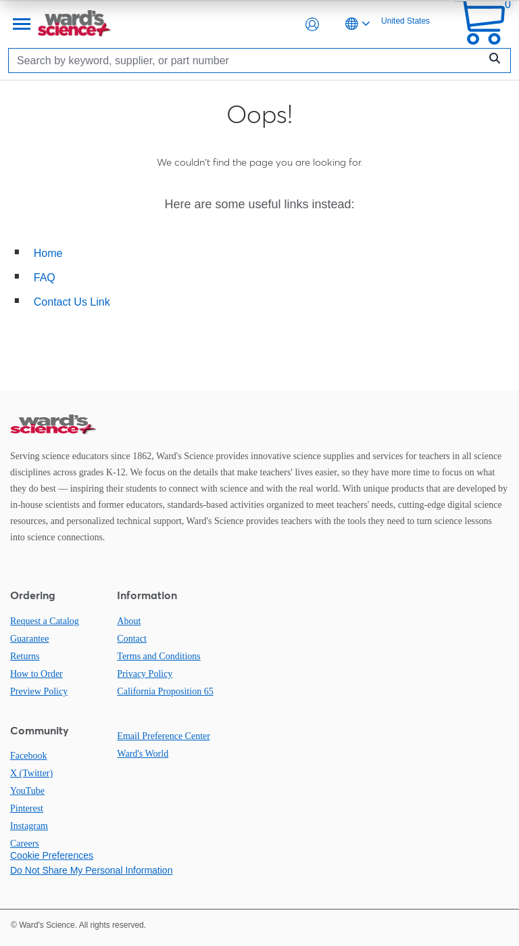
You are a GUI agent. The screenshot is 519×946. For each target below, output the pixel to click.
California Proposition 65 (165, 691)
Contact (132, 639)
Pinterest (26, 808)
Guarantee (29, 639)
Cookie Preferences (51, 855)
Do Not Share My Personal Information (91, 870)
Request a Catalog (44, 621)
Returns (25, 656)
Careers (24, 843)
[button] (312, 24)
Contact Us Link (72, 302)
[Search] (247, 60)
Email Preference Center (163, 736)
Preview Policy (39, 691)
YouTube (27, 791)
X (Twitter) (31, 773)
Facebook (28, 756)
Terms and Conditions (158, 656)
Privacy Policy (144, 674)
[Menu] (20, 24)
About (129, 621)
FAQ (44, 277)
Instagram (29, 826)
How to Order (36, 674)
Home (48, 253)
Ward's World (142, 754)
